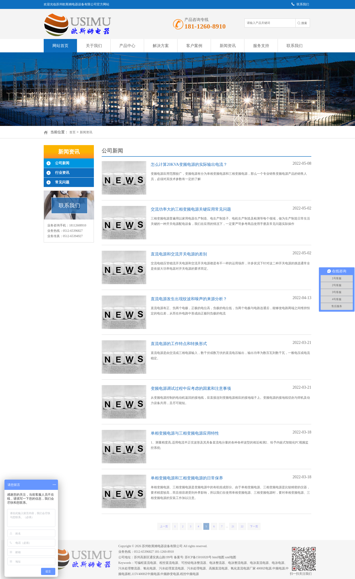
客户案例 (194, 45)
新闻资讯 (228, 45)
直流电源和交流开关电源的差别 (179, 254)
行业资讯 (62, 173)
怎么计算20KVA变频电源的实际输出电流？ (189, 164)
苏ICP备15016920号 (201, 557)
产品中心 (127, 45)
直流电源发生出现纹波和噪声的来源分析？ (189, 299)
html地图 (221, 557)
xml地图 (233, 557)
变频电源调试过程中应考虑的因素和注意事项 (191, 388)
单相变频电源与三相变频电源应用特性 (185, 433)
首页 (72, 132)
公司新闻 (62, 163)
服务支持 (261, 45)
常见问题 (62, 182)
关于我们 (94, 45)
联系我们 (295, 45)
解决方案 (161, 45)
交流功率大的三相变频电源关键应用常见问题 (191, 209)
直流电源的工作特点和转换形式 (179, 343)
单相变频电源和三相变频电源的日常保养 (187, 478)
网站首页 (60, 45)
